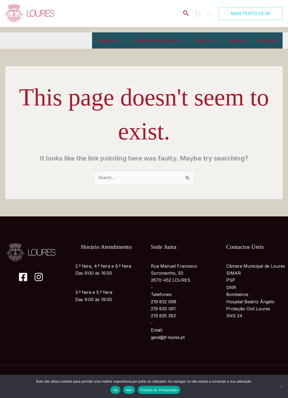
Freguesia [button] (120, 40)
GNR (231, 287)
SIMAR (233, 273)
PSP (230, 280)
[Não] (281, 386)
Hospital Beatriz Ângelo (250, 302)
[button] (186, 13)
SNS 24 (234, 316)
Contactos (267, 40)
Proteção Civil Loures (248, 309)
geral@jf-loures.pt (169, 337)
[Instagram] (209, 13)
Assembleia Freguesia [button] (166, 40)
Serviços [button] (212, 40)
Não (129, 390)
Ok (115, 390)
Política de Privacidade (159, 390)
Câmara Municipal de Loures (255, 266)
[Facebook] (198, 13)
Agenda (241, 40)
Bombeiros (237, 294)
